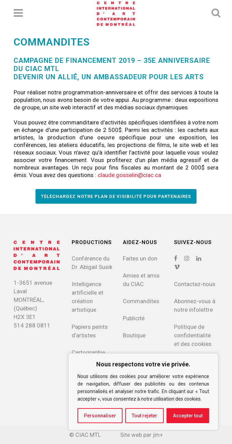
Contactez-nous (194, 284)
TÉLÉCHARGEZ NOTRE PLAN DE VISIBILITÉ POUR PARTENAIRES (116, 196)
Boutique (134, 335)
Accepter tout (188, 415)
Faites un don (140, 258)
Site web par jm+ (142, 434)
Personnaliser (100, 415)
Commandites (141, 301)
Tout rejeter (144, 415)
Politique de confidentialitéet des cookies (193, 335)
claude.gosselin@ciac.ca (129, 175)
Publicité (134, 318)
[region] (143, 391)
